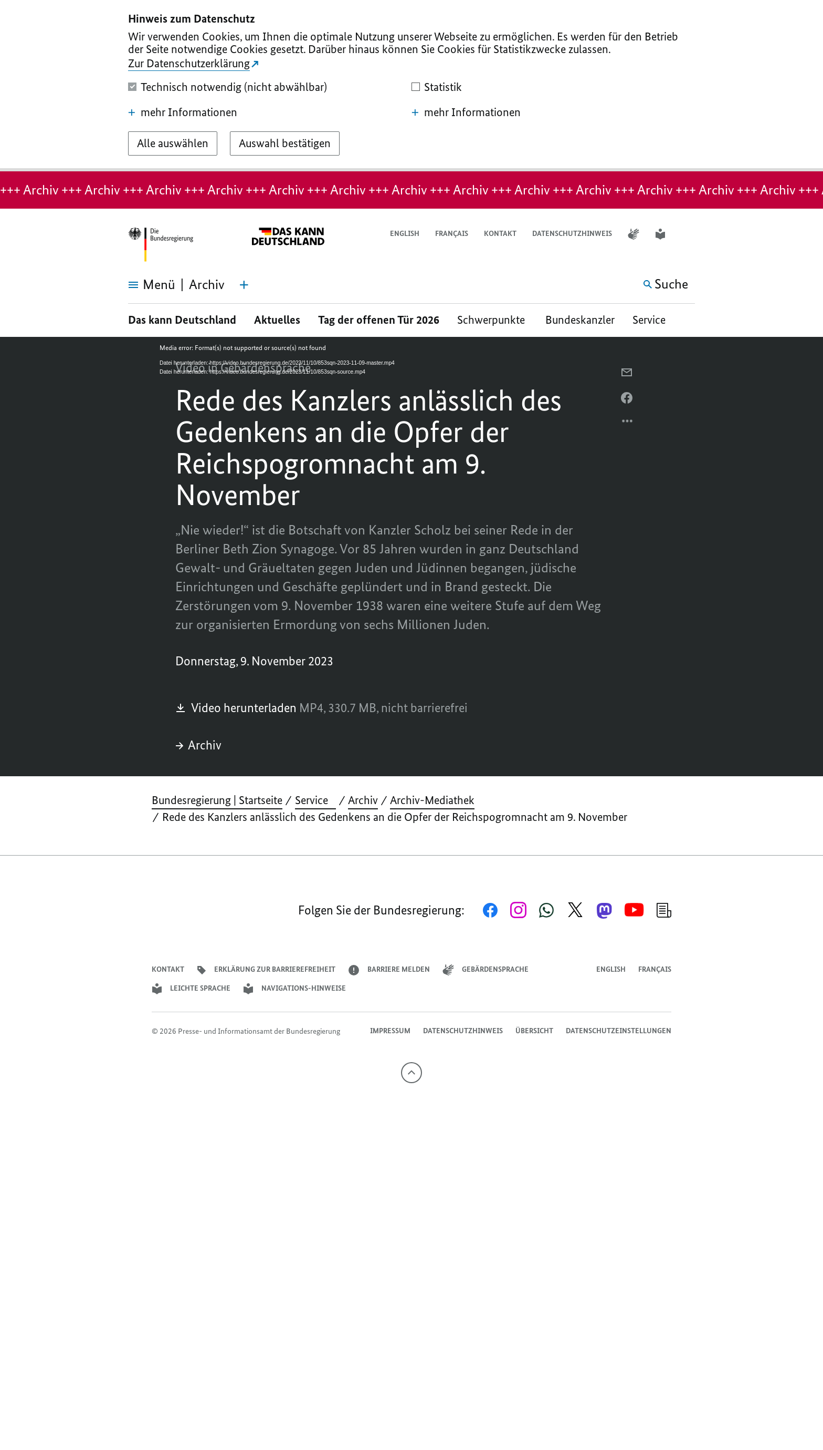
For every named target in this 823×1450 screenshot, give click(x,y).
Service (652, 320)
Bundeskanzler (580, 320)
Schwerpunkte (492, 320)
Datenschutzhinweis (572, 233)
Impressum (390, 1030)
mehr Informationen (182, 112)
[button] (688, 234)
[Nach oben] (411, 1073)
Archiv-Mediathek (432, 800)
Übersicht (534, 1030)
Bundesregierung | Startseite (217, 800)
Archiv (198, 745)
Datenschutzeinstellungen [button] (618, 1030)
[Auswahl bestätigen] (285, 143)
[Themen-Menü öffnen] (244, 284)
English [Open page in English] (404, 233)
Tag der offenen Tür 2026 (378, 320)
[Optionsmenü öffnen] (627, 423)
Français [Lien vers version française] (451, 233)
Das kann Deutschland (182, 320)
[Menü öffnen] (139, 284)
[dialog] (411, 85)
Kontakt (500, 233)
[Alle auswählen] (172, 143)
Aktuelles (277, 320)
